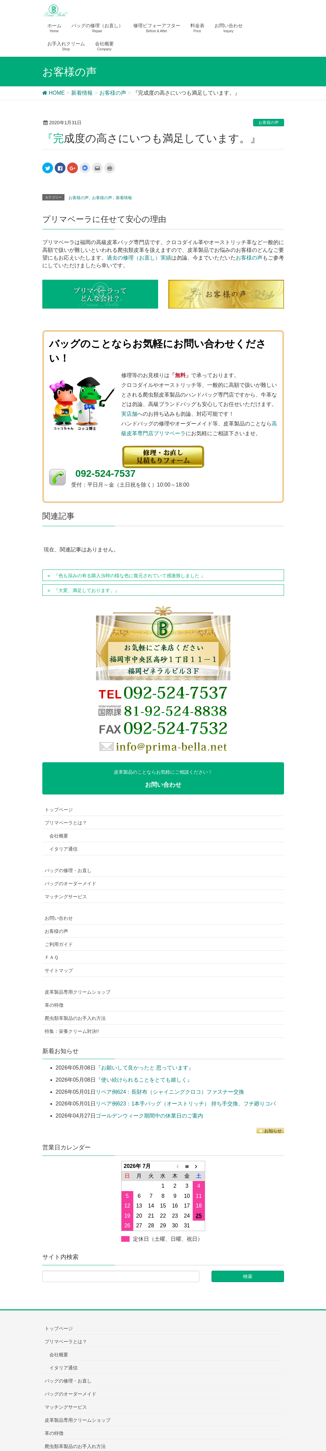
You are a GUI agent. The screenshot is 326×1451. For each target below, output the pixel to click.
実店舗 (129, 414)
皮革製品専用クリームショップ (77, 992)
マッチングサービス (66, 896)
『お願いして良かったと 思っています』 (145, 1068)
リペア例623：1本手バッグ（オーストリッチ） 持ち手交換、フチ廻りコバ (186, 1103)
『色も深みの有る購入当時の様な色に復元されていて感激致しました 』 (129, 575)
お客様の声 (269, 122)
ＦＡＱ (51, 957)
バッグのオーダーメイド (70, 883)
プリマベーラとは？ (66, 822)
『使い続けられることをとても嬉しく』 (144, 1080)
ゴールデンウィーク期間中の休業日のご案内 (149, 1116)
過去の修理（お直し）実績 (139, 258)
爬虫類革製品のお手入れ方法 (75, 1018)
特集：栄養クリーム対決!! (72, 1031)
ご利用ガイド (59, 944)
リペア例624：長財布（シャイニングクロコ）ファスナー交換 (170, 1092)
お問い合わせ (59, 918)
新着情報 (124, 197)
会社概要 (58, 835)
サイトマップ (59, 970)
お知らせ (270, 1130)
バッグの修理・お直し (68, 870)
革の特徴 (54, 1005)
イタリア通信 (63, 849)
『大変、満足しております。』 (87, 590)
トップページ (59, 809)
